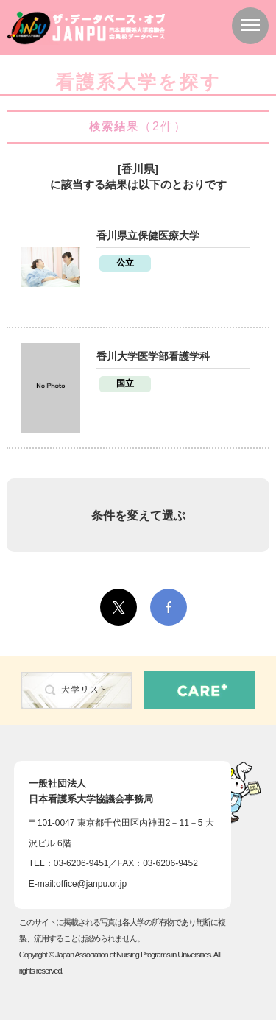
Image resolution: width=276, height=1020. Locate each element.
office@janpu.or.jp (91, 884)
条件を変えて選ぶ (138, 515)
